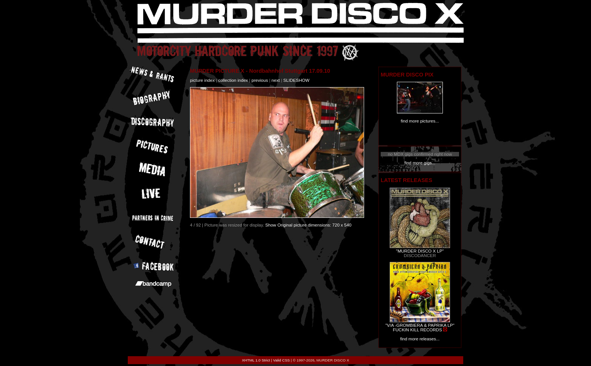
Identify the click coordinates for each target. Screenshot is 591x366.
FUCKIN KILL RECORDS (417, 330)
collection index (233, 80)
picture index (202, 80)
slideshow (296, 80)
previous (259, 80)
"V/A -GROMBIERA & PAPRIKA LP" (419, 325)
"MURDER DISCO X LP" (420, 251)
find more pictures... (420, 121)
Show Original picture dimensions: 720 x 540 (308, 225)
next (275, 80)
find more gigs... (419, 163)
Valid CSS (281, 360)
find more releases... (420, 339)
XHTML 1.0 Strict (256, 360)
